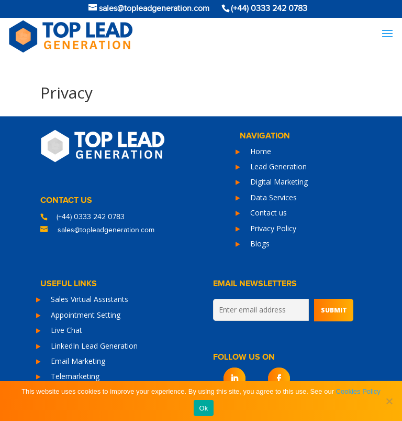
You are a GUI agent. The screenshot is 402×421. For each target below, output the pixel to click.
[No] (389, 401)
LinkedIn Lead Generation (94, 346)
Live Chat (66, 330)
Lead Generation (278, 166)
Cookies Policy (358, 391)
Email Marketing (78, 361)
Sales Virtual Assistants (89, 299)
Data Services (273, 197)
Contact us (268, 213)
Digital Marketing (279, 182)
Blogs (260, 244)
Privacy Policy (273, 228)
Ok (203, 408)
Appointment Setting (85, 315)
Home (260, 151)
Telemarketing (75, 376)
